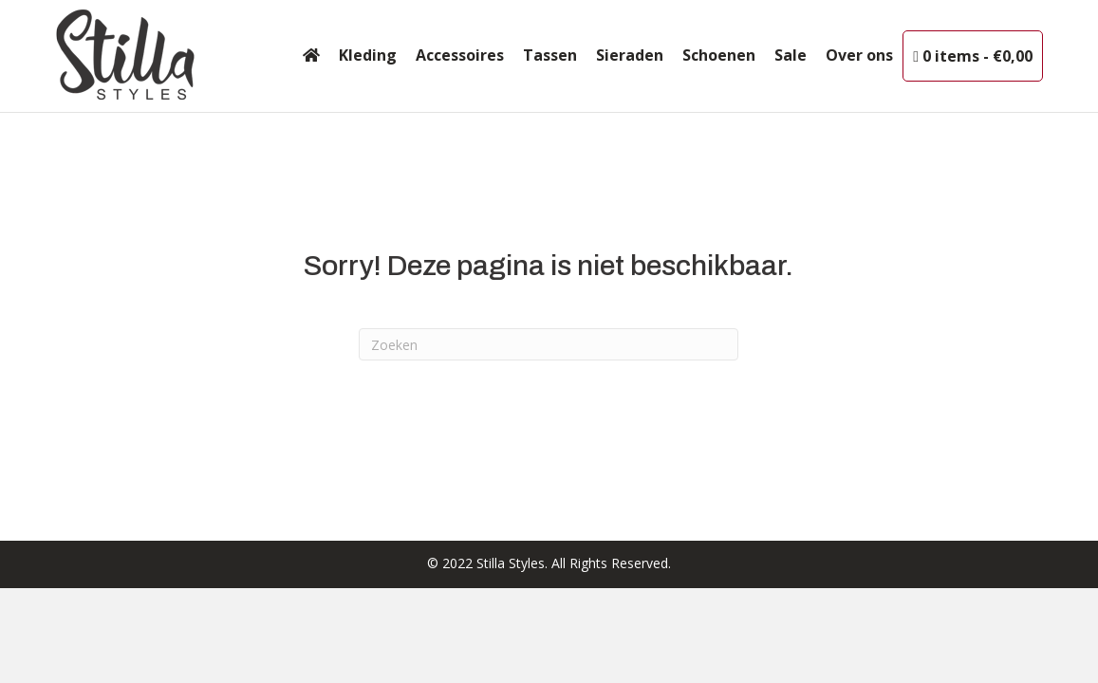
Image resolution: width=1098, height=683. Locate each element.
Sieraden (629, 55)
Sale (790, 55)
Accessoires (460, 55)
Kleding (368, 55)
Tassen (550, 55)
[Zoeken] (548, 344)
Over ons (859, 55)
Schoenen (718, 55)
